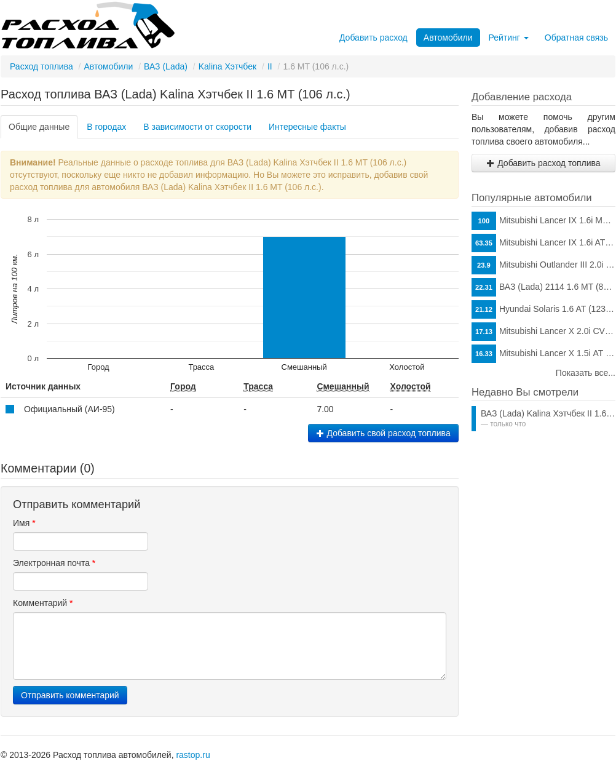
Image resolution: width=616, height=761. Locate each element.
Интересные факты (307, 127)
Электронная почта (54, 563)
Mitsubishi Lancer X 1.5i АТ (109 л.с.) (543, 354)
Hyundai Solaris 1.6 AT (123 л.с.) (543, 309)
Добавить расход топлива (543, 163)
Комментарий (43, 603)
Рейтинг (509, 37)
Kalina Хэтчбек (227, 66)
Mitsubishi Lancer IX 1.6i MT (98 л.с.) (543, 221)
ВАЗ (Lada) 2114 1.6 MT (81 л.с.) (543, 287)
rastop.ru (193, 755)
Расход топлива (41, 66)
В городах (106, 127)
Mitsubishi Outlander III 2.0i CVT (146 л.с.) (543, 265)
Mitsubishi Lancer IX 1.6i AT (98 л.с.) (543, 243)
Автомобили (448, 37)
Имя (24, 523)
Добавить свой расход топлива (383, 433)
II (269, 66)
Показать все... (585, 373)
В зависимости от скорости (197, 127)
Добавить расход (373, 37)
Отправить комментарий (70, 695)
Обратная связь (576, 37)
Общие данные (39, 127)
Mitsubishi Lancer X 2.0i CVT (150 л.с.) (543, 331)
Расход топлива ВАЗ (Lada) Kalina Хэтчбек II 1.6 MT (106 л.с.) (175, 94)
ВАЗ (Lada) (166, 66)
